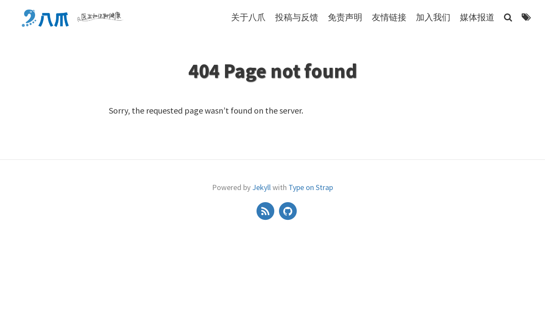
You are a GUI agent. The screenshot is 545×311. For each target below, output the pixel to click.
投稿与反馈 (296, 17)
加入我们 (433, 17)
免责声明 (345, 17)
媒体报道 (477, 17)
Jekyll (261, 187)
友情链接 (389, 17)
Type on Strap (310, 187)
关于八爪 (248, 17)
